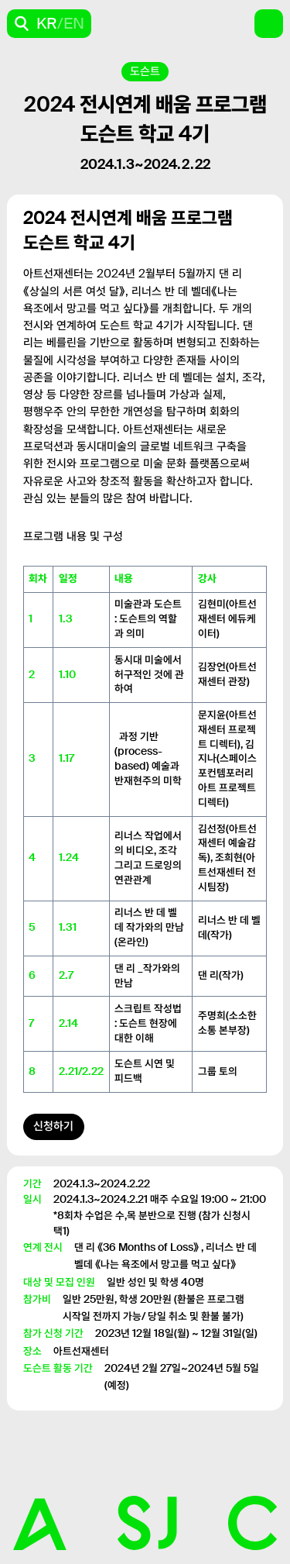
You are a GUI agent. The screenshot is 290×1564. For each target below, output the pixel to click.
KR (46, 23)
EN (73, 23)
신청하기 (53, 1126)
